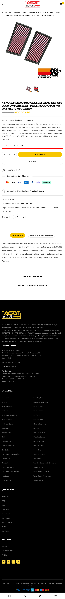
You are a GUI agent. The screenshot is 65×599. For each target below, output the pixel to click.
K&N (9, 212)
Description (17, 235)
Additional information (41, 235)
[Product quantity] (9, 154)
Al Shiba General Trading (26, 583)
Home (4, 12)
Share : (5, 217)
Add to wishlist (14, 170)
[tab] (17, 235)
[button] (61, 4)
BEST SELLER (14, 12)
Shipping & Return (37, 191)
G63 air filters (42, 208)
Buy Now (32, 161)
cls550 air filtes (28, 208)
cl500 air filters (13, 208)
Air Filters (16, 203)
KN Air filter (53, 208)
